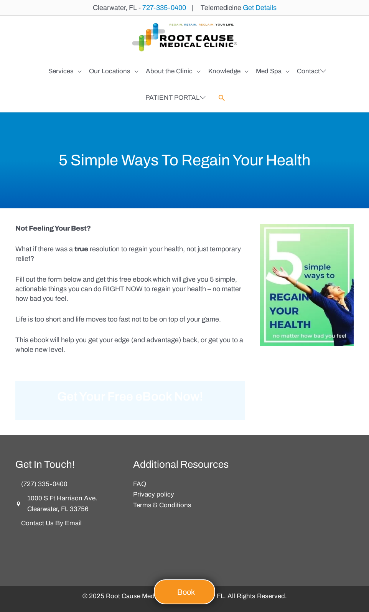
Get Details (260, 8)
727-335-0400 (164, 8)
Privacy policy (153, 493)
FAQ (139, 483)
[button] (221, 97)
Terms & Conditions (162, 504)
